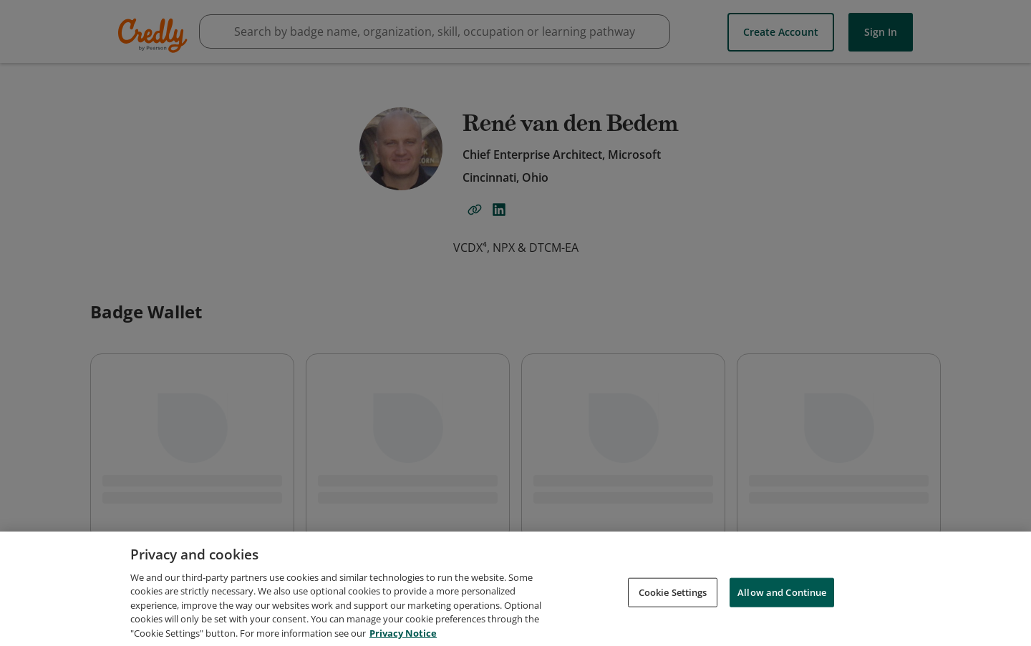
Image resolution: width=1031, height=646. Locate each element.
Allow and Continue (781, 597)
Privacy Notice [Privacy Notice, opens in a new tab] (403, 638)
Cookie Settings (673, 597)
